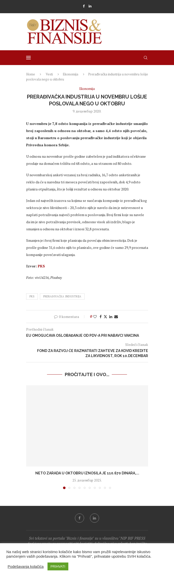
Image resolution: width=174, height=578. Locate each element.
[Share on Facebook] (101, 316)
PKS (41, 266)
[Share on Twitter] (105, 316)
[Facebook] (84, 6)
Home (30, 74)
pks (32, 296)
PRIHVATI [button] (58, 566)
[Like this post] (95, 316)
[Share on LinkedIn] (110, 316)
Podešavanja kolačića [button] (26, 567)
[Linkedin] (90, 6)
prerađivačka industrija (62, 296)
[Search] (145, 57)
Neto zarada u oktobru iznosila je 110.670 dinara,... (87, 473)
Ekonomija (70, 74)
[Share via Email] (116, 316)
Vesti (49, 74)
